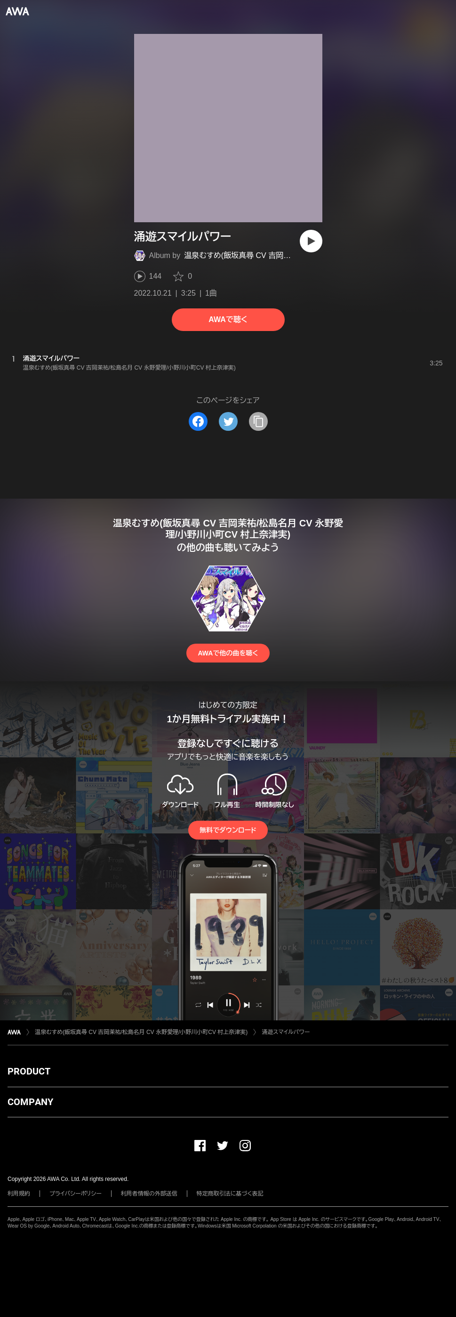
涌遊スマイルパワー (286, 1032)
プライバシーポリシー (75, 1193)
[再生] (311, 241)
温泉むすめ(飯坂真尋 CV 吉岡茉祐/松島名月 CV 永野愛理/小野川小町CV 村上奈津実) (141, 1032)
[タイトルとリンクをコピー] (258, 421)
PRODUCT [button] (29, 1071)
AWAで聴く (227, 319)
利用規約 (19, 1193)
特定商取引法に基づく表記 (230, 1193)
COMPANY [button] (30, 1101)
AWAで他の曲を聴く (228, 653)
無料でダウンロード (228, 830)
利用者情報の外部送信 (149, 1193)
